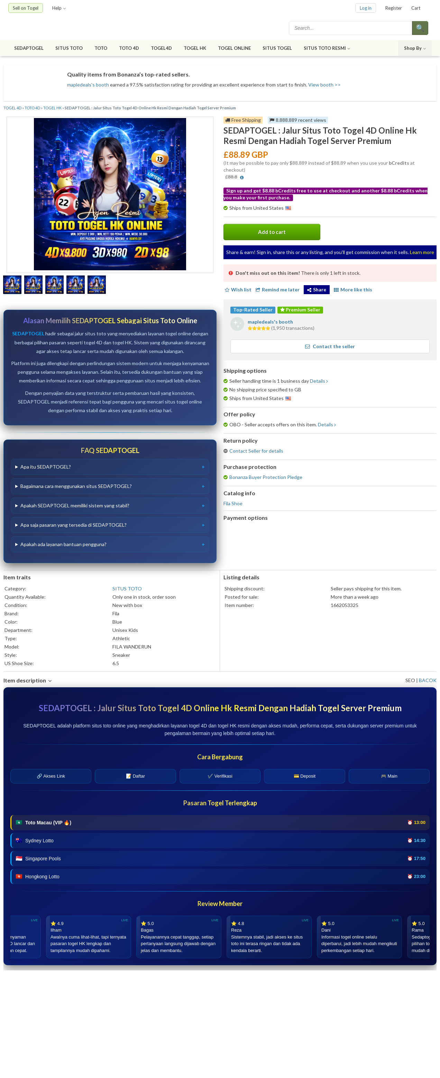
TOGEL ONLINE (234, 48)
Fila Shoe (232, 503)
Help (59, 8)
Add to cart (272, 232)
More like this (353, 289)
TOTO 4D (129, 48)
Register (393, 8)
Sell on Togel (25, 8)
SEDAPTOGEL (29, 48)
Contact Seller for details (256, 451)
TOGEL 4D (12, 108)
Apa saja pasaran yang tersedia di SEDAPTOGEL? (73, 525)
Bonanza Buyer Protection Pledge (265, 477)
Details (317, 381)
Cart (415, 8)
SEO (410, 680)
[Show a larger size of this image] (12, 285)
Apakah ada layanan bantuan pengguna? (63, 544)
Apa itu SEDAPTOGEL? (45, 467)
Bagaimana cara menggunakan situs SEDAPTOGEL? (76, 486)
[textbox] (351, 28)
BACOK (428, 680)
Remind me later (278, 289)
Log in (366, 8)
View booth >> (324, 85)
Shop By (415, 48)
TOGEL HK (195, 48)
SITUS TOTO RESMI (327, 48)
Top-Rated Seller (253, 309)
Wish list (237, 289)
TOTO (100, 48)
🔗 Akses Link (51, 776)
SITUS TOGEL (277, 48)
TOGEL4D (161, 48)
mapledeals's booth (88, 85)
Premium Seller (300, 309)
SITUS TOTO (69, 48)
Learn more (422, 252)
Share (316, 289)
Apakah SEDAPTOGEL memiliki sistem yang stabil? (74, 505)
